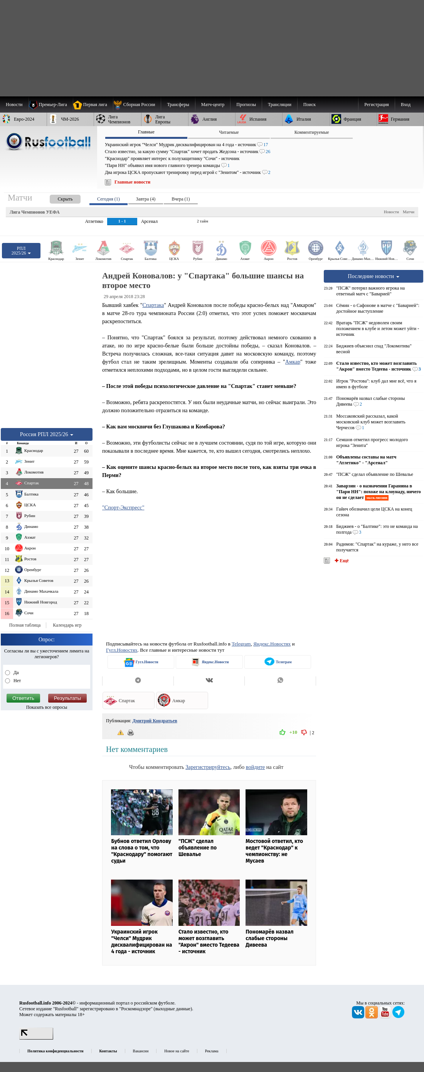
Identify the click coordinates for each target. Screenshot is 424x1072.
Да (15, 672)
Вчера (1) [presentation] (181, 199)
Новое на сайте (176, 1051)
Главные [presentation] (146, 132)
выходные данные (173, 1008)
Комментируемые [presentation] (311, 132)
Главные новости (132, 182)
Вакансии (141, 1051)
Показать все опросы (46, 707)
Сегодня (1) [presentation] (108, 199)
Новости (391, 211)
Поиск (309, 104)
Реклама (212, 1051)
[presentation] (57, 197)
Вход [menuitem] (406, 104)
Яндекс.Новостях (272, 644)
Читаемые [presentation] (229, 132)
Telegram (241, 644)
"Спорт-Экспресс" (123, 507)
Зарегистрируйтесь (207, 767)
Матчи (408, 211)
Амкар (292, 362)
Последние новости (373, 276)
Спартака (153, 305)
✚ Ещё (340, 560)
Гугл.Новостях (122, 650)
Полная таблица (24, 625)
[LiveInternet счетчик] (36, 1038)
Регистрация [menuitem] (376, 104)
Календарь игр (67, 625)
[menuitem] (137, 104)
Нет (16, 680)
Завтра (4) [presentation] (145, 199)
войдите (255, 767)
